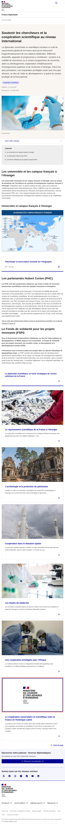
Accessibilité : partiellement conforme (20, 811)
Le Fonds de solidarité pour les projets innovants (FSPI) (22, 159)
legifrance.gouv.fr (36, 803)
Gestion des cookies (12, 814)
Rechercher (56, 3)
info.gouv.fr (6, 803)
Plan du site (5, 811)
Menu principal (62, 3)
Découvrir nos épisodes (32, 761)
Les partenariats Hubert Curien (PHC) (17, 156)
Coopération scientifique (10, 82)
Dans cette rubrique (12, 141)
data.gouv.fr (51, 803)
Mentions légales (37, 811)
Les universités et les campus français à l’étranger (20, 152)
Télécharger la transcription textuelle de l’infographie (28, 262)
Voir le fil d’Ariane (6, 20)
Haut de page (58, 745)
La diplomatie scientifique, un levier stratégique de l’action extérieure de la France (31, 375)
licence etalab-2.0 (10, 821)
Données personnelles (49, 811)
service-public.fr (20, 803)
